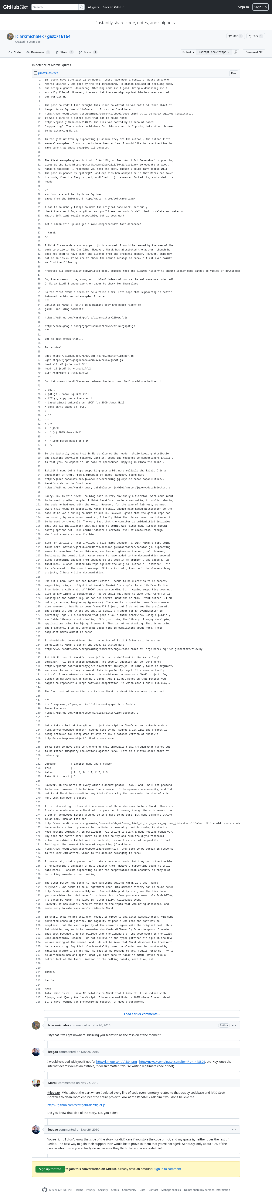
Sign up (260, 7)
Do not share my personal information (207, 1190)
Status (115, 1190)
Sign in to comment (167, 1169)
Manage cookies (171, 1190)
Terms (79, 1190)
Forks (88, 52)
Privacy (90, 1190)
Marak (52, 1083)
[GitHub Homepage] (44, 1190)
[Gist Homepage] (15, 7)
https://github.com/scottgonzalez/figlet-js (76, 1105)
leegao (53, 1052)
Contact (153, 1190)
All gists (93, 7)
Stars (64, 52)
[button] (235, 52)
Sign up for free (50, 1169)
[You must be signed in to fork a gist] (255, 36)
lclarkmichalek (29, 36)
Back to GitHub (113, 7)
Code (14, 52)
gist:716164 (59, 36)
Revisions (38, 52)
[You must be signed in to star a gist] (236, 36)
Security (103, 1190)
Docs (142, 1190)
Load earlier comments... (142, 1014)
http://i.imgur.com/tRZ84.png (116, 1062)
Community (129, 1190)
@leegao (53, 1093)
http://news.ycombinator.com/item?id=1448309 (172, 1062)
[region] (136, 541)
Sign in (243, 7)
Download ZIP (253, 52)
